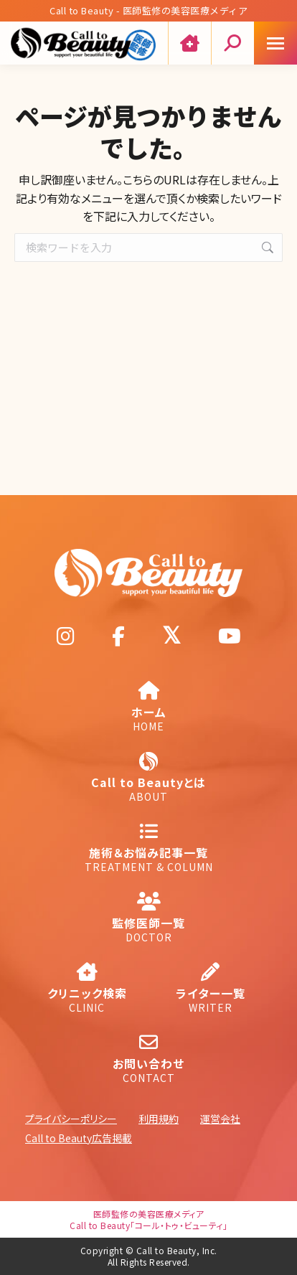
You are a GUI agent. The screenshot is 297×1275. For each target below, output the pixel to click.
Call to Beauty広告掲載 (78, 1138)
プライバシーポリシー (71, 1118)
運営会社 (220, 1118)
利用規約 (158, 1118)
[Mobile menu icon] (275, 43)
